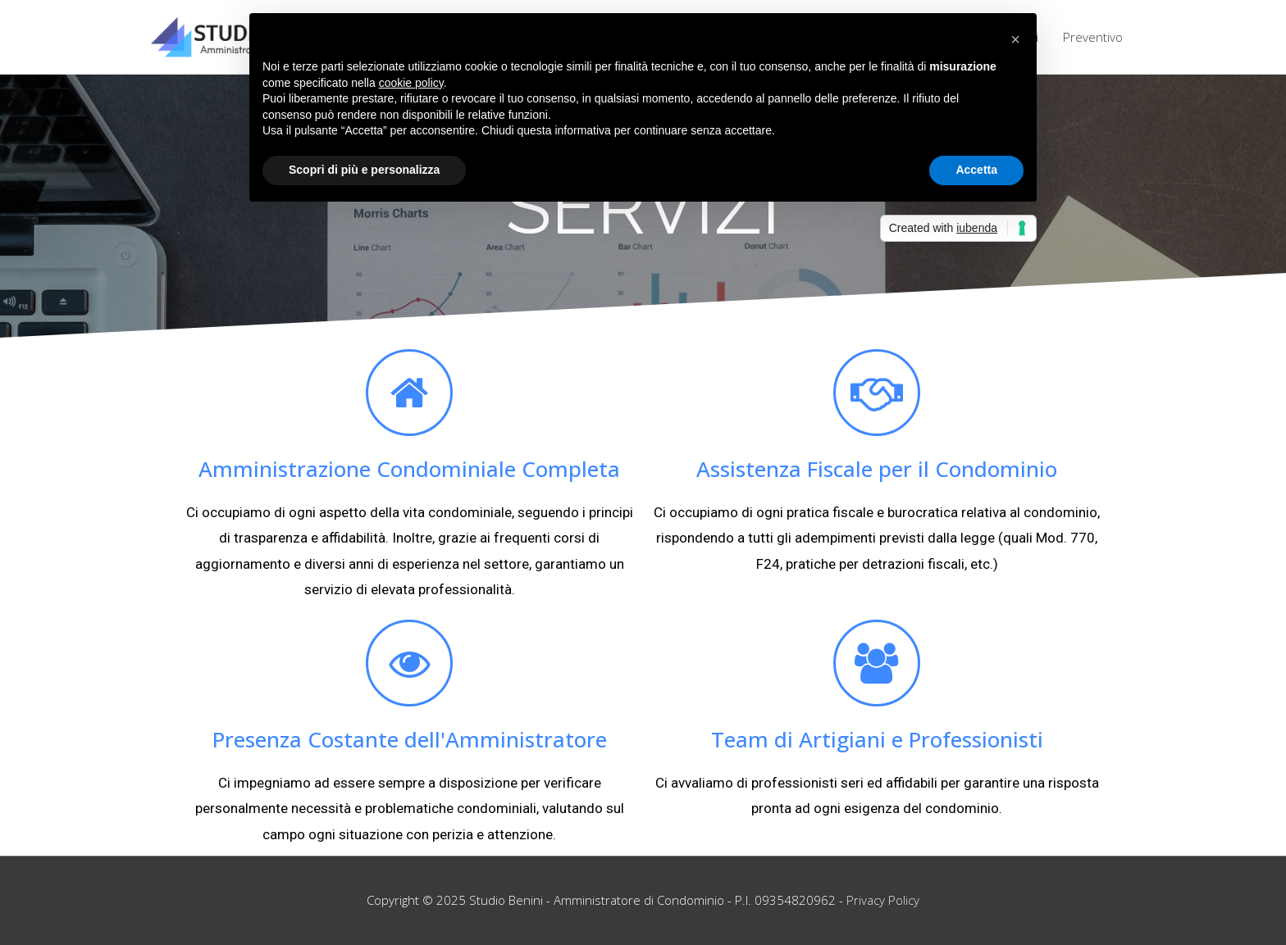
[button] (1015, 39)
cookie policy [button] (411, 82)
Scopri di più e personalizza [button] (364, 169)
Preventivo (1093, 37)
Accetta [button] (976, 169)
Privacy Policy (882, 900)
